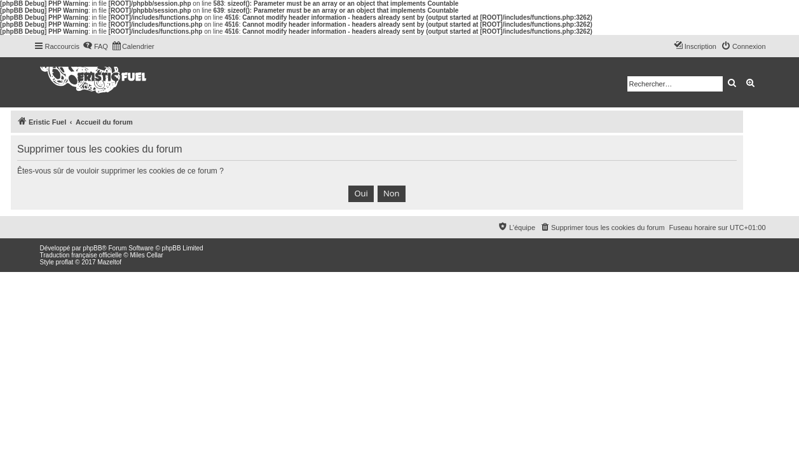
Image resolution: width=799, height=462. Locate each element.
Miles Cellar (146, 255)
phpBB (92, 248)
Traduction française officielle (81, 255)
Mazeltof (109, 262)
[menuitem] (95, 46)
